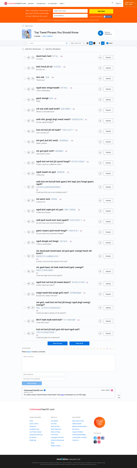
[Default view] (91, 43)
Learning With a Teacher (79, 437)
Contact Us (75, 440)
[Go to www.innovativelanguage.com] (68, 458)
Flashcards (32, 426)
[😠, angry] (81, 349)
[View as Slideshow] (105, 33)
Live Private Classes (35, 432)
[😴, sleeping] (100, 349)
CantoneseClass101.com (80, 462)
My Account (75, 429)
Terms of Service (88, 464)
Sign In (118, 3)
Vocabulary (41, 3)
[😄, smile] (65, 349)
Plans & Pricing (55, 432)
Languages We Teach (57, 437)
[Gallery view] (94, 43)
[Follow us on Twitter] (95, 438)
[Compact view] (87, 43)
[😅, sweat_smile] (87, 349)
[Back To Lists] (27, 26)
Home (31, 421)
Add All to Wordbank (53, 49)
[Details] (108, 57)
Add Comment (31, 383)
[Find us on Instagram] (99, 441)
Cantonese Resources (36, 434)
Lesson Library (33, 423)
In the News (54, 434)
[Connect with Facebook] (107, 16)
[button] (112, 3)
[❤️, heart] (110, 349)
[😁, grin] (71, 349)
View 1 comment (47, 36)
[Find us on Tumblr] (95, 441)
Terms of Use (57, 20)
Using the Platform (77, 432)
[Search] (48, 43)
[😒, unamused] (74, 349)
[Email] (44, 378)
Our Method (54, 421)
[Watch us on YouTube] (99, 438)
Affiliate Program (56, 445)
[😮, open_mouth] (103, 349)
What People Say (56, 429)
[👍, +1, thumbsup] (113, 349)
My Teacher (52, 3)
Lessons (30, 3)
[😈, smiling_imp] (107, 349)
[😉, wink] (90, 349)
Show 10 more (57, 343)
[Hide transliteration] (99, 43)
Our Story (54, 423)
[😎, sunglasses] (78, 349)
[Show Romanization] (102, 43)
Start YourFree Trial (130, 3)
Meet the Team (55, 426)
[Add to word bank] (100, 57)
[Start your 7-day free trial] (99, 422)
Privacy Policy (63, 20)
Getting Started (76, 423)
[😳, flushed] (68, 349)
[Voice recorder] (32, 57)
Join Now (101, 11)
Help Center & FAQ (78, 421)
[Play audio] (28, 57)
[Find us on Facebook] (102, 438)
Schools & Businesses (57, 440)
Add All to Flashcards (33, 49)
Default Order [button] (77, 43)
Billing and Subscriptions (79, 426)
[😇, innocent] (97, 349)
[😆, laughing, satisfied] (84, 349)
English (109, 43)
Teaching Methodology (79, 434)
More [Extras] (61, 3)
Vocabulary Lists (34, 429)
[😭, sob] (94, 349)
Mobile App (32, 440)
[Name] (44, 374)
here (62, 395)
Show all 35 (79, 343)
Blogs (52, 443)
